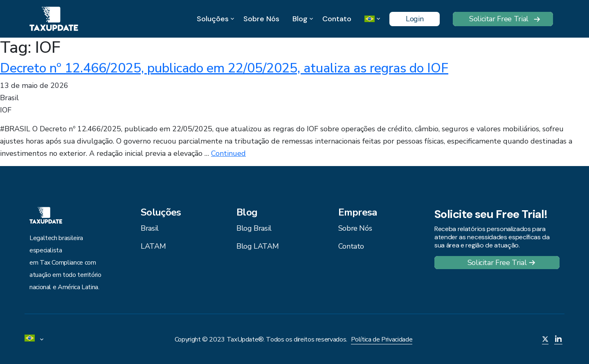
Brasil (150, 228)
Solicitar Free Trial (498, 19)
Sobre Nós (261, 19)
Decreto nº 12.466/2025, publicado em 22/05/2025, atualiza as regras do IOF (224, 68)
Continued (228, 153)
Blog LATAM (257, 246)
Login (414, 19)
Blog (300, 19)
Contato (336, 19)
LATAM (153, 246)
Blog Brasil (254, 228)
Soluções (213, 19)
